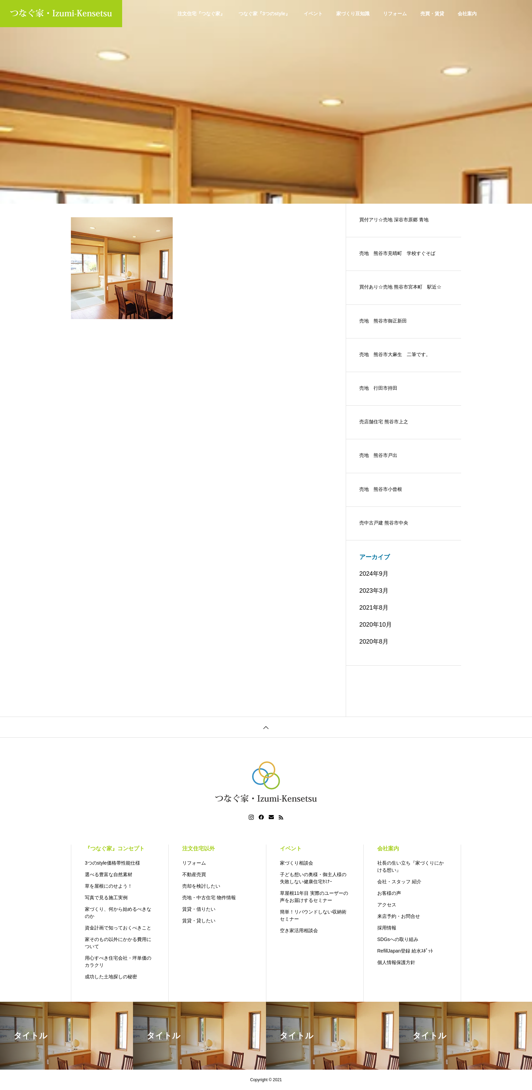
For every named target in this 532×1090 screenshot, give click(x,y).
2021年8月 (373, 607)
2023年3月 (373, 590)
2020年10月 (375, 624)
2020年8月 (373, 641)
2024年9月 (373, 573)
